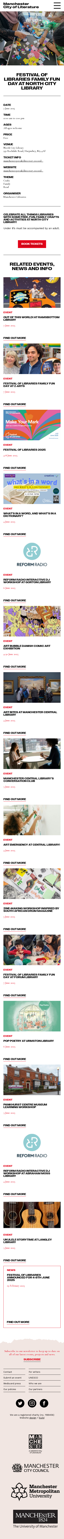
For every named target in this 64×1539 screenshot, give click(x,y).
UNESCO (33, 1377)
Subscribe (32, 1359)
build (41, 1418)
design (32, 1418)
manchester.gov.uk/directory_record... (23, 160)
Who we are (35, 1383)
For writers (34, 1372)
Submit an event (12, 1377)
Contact (7, 1372)
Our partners (35, 1389)
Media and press (12, 1383)
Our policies (9, 1389)
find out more (14, 337)
